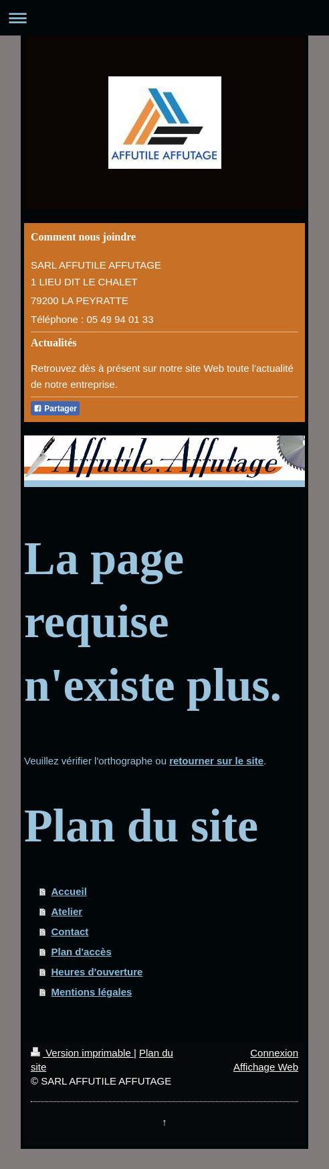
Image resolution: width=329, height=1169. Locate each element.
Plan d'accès (81, 951)
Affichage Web (265, 1067)
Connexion (274, 1052)
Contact (70, 931)
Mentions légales (91, 992)
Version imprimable (82, 1052)
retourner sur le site (216, 760)
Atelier (67, 911)
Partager (55, 408)
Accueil (69, 891)
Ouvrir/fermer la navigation (164, 17)
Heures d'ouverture (97, 971)
